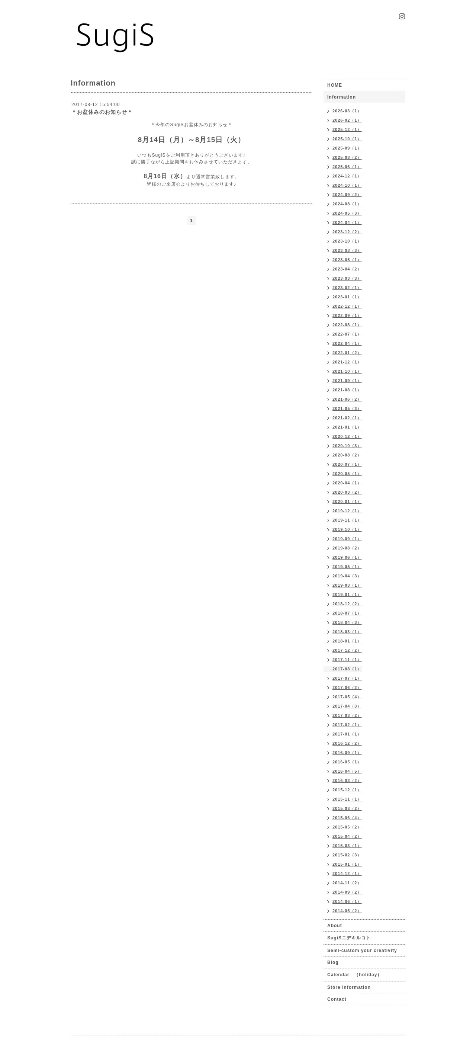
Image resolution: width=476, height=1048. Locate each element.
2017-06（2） (347, 687)
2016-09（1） (347, 752)
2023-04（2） (347, 269)
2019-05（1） (347, 566)
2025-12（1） (347, 129)
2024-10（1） (347, 185)
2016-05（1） (347, 762)
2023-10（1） (347, 241)
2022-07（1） (347, 334)
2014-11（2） (347, 883)
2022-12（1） (347, 306)
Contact (337, 999)
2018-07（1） (347, 613)
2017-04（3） (347, 706)
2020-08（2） (347, 455)
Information (341, 97)
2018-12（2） (347, 604)
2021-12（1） (347, 362)
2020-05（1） (347, 473)
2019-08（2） (347, 548)
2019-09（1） (347, 538)
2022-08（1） (347, 325)
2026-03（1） (347, 111)
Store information (349, 987)
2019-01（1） (347, 594)
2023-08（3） (347, 250)
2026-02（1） (347, 120)
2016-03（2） (347, 780)
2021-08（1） (347, 390)
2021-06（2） (347, 399)
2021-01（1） (347, 427)
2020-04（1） (347, 483)
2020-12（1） (347, 436)
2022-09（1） (347, 315)
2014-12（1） (347, 873)
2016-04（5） (347, 771)
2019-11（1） (347, 520)
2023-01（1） (347, 297)
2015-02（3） (347, 855)
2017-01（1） (347, 734)
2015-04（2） (347, 836)
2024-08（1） (347, 204)
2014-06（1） (347, 901)
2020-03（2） (347, 492)
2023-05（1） (347, 259)
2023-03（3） (347, 278)
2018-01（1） (347, 641)
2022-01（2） (347, 352)
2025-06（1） (347, 166)
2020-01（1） (347, 501)
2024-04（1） (347, 222)
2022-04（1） (347, 343)
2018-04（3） (347, 622)
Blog (333, 962)
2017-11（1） (347, 659)
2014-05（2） (347, 910)
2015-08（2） (347, 808)
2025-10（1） (347, 139)
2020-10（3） (347, 445)
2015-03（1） (347, 845)
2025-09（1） (347, 148)
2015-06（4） (347, 817)
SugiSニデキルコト (349, 937)
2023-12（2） (347, 232)
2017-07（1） (347, 678)
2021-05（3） (347, 408)
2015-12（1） (347, 790)
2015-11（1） (347, 799)
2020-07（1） (347, 464)
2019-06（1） (347, 557)
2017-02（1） (347, 724)
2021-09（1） (347, 380)
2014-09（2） (347, 892)
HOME (334, 85)
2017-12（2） (347, 650)
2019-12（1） (347, 511)
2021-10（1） (347, 371)
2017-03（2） (347, 715)
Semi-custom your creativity (362, 950)
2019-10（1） (347, 529)
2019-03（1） (347, 585)
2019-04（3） (347, 576)
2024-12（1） (347, 176)
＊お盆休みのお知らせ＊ (102, 112)
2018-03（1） (347, 631)
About (334, 925)
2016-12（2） (347, 743)
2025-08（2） (347, 157)
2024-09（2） (347, 194)
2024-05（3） (347, 213)
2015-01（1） (347, 864)
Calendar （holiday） (354, 974)
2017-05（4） (347, 697)
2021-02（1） (347, 418)
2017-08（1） (347, 669)
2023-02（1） (347, 287)
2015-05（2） (347, 827)
